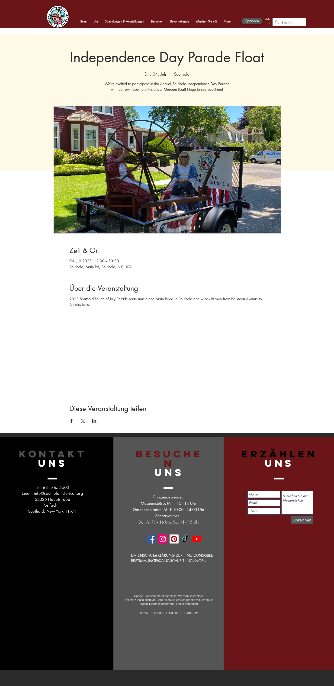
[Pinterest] (174, 539)
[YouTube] (196, 539)
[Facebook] (151, 539)
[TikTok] (185, 539)
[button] (267, 21)
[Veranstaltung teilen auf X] (83, 421)
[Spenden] (251, 21)
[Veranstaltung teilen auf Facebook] (71, 421)
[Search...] (288, 22)
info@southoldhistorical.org (58, 493)
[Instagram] (162, 539)
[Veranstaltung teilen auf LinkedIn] (94, 421)
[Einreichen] (302, 520)
